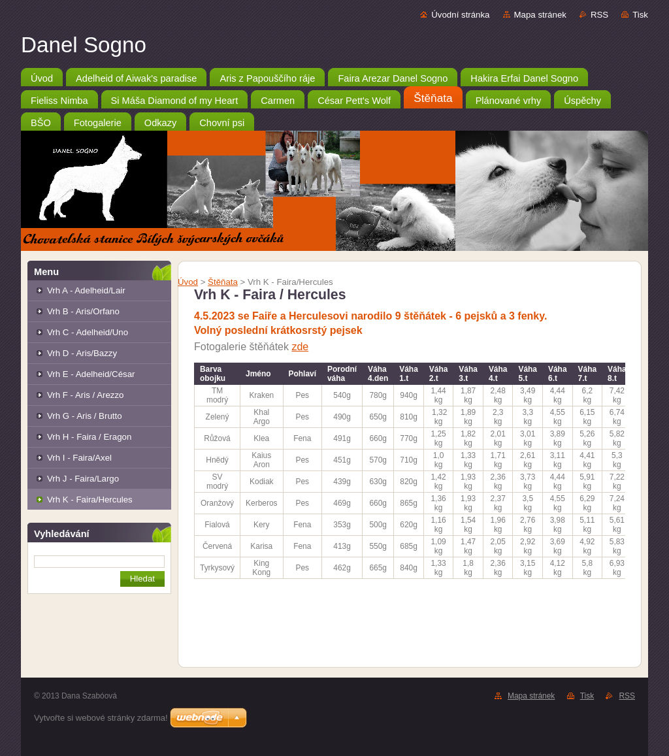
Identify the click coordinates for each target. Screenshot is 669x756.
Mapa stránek (540, 15)
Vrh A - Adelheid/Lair (86, 290)
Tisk (640, 15)
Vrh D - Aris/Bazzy (82, 353)
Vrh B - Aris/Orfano (83, 311)
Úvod (188, 282)
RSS (599, 15)
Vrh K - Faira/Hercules (90, 499)
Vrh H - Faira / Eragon (89, 437)
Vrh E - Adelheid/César (91, 374)
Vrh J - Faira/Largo (83, 479)
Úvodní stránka (460, 15)
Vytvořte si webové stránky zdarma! (101, 718)
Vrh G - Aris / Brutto (84, 416)
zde (299, 346)
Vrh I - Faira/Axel (79, 458)
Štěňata (223, 282)
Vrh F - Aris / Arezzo (85, 395)
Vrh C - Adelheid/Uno (87, 332)
